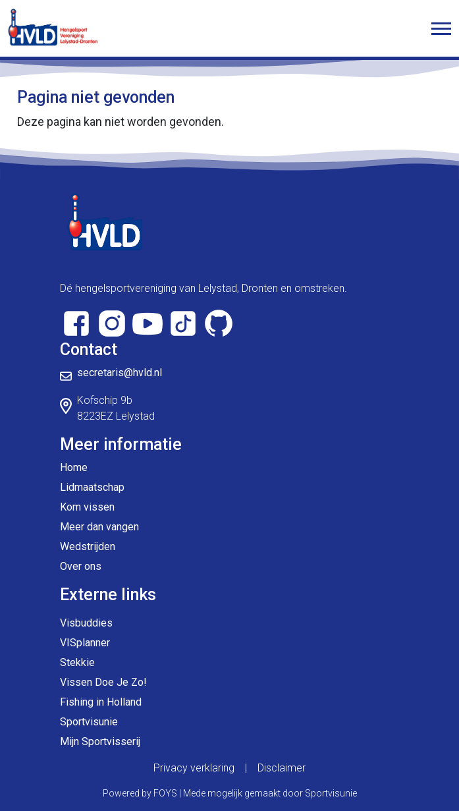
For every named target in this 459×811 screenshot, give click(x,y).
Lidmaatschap (92, 487)
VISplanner (85, 642)
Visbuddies (86, 623)
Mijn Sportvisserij (100, 741)
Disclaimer (281, 768)
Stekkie (77, 662)
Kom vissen (87, 507)
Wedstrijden (87, 546)
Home (74, 467)
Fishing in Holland (101, 702)
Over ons (80, 566)
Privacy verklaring (193, 768)
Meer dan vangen (99, 526)
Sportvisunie (89, 721)
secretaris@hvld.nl (119, 372)
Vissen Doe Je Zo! (103, 682)
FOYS (165, 793)
